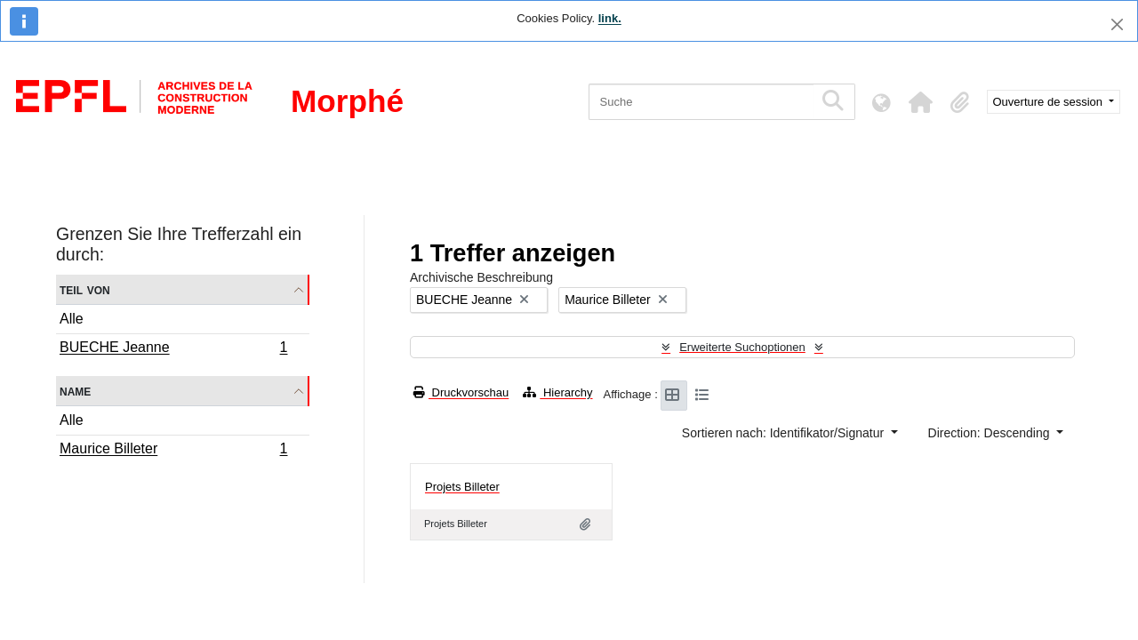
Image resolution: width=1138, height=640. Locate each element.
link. (609, 18)
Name (75, 390)
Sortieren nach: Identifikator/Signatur (784, 433)
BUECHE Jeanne (173, 349)
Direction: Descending (991, 433)
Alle (72, 318)
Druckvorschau (461, 392)
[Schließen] (1117, 24)
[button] (921, 102)
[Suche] (701, 102)
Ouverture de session (1049, 101)
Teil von (85, 289)
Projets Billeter (462, 486)
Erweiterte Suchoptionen (742, 347)
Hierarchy (557, 392)
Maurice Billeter (173, 450)
